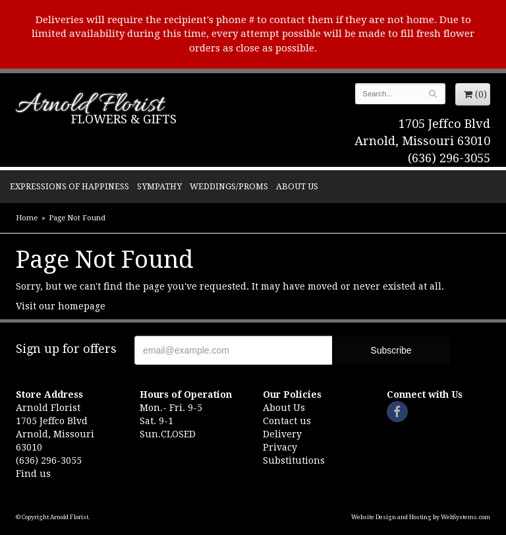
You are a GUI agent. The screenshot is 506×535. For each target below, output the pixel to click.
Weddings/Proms (229, 186)
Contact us (287, 421)
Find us (33, 473)
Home (27, 218)
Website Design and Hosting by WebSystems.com (420, 517)
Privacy (280, 447)
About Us (297, 186)
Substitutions (294, 460)
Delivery (282, 434)
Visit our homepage (60, 306)
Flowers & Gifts (124, 119)
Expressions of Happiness (69, 186)
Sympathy (159, 186)
